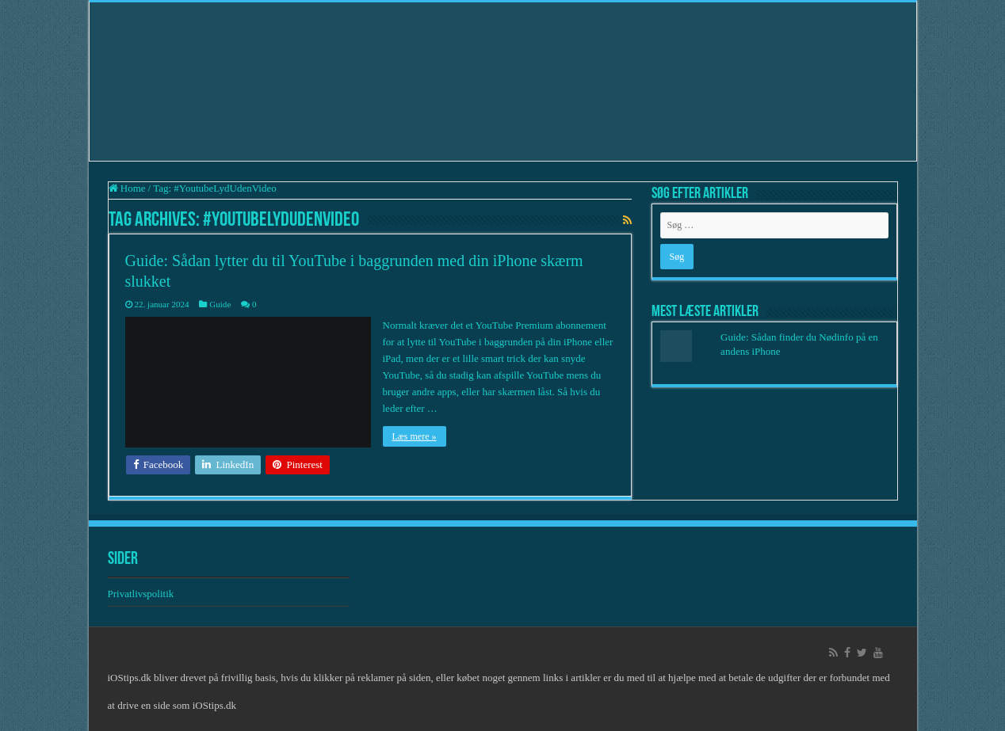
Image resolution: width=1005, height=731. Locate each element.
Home (127, 188)
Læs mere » (414, 436)
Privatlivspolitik (142, 594)
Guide (220, 304)
